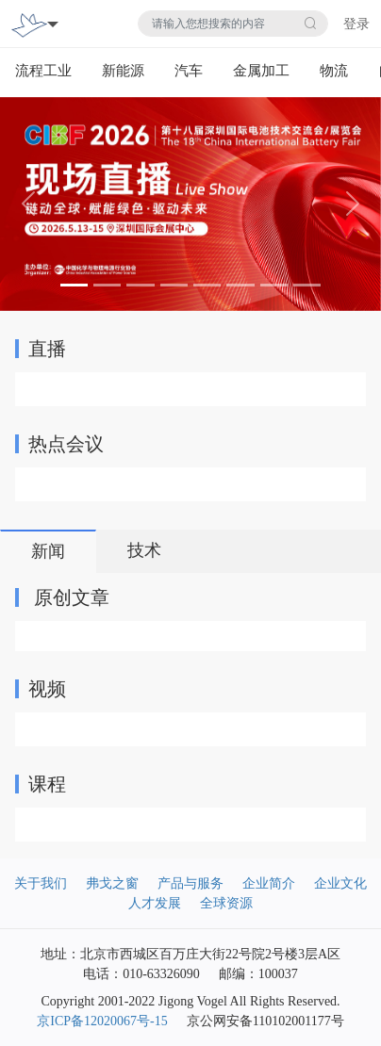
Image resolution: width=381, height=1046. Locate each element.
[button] (29, 204)
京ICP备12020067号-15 (102, 1021)
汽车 (188, 70)
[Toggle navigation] (52, 23)
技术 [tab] (144, 550)
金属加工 (261, 70)
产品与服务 (190, 883)
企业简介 (268, 883)
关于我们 (40, 883)
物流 (334, 70)
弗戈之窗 (112, 883)
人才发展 (154, 903)
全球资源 (226, 903)
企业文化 (340, 883)
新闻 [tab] (48, 551)
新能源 (123, 70)
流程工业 (43, 70)
